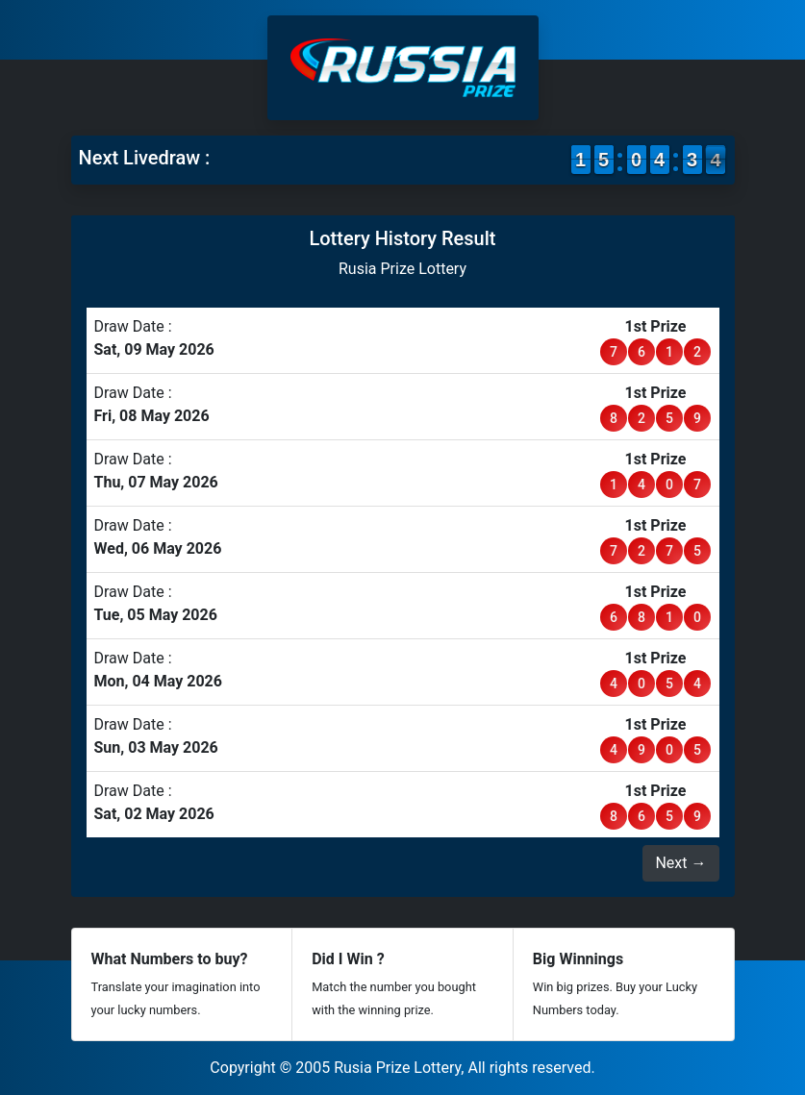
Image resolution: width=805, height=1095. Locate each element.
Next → (680, 863)
